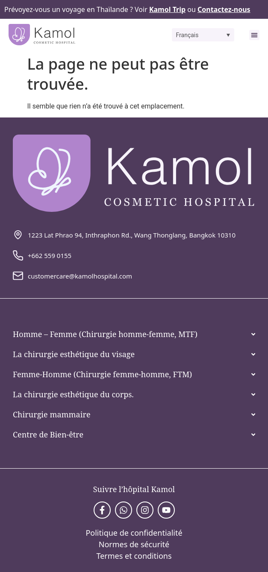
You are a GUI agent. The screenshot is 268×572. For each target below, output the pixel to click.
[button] (203, 35)
